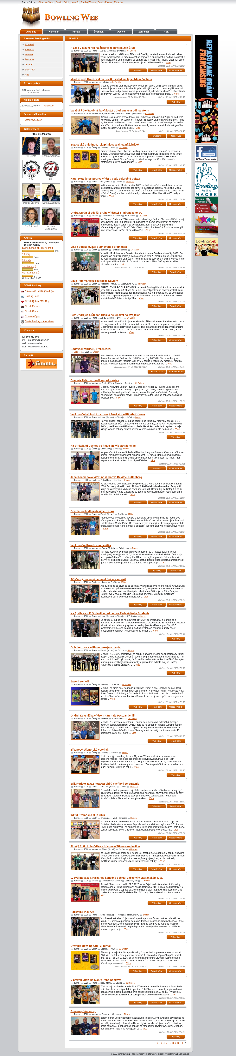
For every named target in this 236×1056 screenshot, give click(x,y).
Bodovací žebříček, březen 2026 (91, 349)
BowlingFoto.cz (105, 2)
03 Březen (133, 849)
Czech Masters (33, 306)
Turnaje (76, 31)
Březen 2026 (157, 371)
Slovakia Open (32, 316)
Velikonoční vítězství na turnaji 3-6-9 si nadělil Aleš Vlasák (108, 414)
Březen (96, 352)
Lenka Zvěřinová (51, 147)
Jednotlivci (176, 136)
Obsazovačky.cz (46, 2)
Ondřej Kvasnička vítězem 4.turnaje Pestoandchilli (103, 715)
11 (182, 1043)
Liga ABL (75, 2)
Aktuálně (31, 31)
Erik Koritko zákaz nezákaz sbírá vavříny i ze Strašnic (105, 783)
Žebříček (98, 31)
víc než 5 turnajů (30, 272)
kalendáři (49, 105)
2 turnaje (26, 260)
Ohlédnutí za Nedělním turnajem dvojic (96, 647)
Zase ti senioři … (81, 681)
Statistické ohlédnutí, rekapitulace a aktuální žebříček (105, 144)
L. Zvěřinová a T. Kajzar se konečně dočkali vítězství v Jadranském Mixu (117, 877)
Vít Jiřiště (31, 147)
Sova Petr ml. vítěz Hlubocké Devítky (94, 280)
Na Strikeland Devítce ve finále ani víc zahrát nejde (103, 445)
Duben (138, 417)
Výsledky (137, 70)
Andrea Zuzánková (51, 218)
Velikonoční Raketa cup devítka (91, 545)
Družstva (156, 136)
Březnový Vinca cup (83, 1011)
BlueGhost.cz (183, 1054)
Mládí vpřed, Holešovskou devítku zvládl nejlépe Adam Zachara (111, 79)
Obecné (121, 31)
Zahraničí (143, 31)
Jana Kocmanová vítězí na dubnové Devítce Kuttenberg (106, 477)
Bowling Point (62, 2)
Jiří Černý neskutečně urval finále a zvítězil (98, 579)
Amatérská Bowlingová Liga (39, 291)
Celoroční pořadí (175, 371)
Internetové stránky (156, 1054)
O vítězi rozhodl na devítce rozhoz (92, 511)
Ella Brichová (31, 217)
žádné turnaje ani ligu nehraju (37, 248)
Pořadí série (156, 70)
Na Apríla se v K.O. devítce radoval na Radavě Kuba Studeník (110, 613)
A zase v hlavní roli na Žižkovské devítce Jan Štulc (103, 47)
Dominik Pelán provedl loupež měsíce (95, 380)
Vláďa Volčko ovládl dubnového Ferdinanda (99, 246)
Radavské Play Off (82, 911)
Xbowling (118, 2)
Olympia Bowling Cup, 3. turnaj (91, 945)
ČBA (31, 170)
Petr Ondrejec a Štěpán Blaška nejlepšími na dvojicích (105, 314)
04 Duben (131, 51)
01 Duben (149, 113)
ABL (166, 31)
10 (178, 1043)
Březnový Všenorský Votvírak (90, 749)
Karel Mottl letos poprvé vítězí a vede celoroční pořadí (105, 178)
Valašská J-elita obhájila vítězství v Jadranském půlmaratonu (110, 110)
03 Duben (143, 216)
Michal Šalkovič (31, 193)
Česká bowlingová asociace (39, 321)
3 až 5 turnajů (29, 266)
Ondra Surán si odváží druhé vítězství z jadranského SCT (107, 212)
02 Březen (145, 881)
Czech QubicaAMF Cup (37, 301)
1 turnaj (26, 254)
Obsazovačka (175, 70)
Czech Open (31, 311)
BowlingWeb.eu (88, 2)
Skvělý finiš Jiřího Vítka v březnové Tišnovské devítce (105, 846)
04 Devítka (117, 82)
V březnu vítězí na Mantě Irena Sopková (96, 979)
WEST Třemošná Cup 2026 (88, 815)
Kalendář (54, 31)
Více (168, 62)
